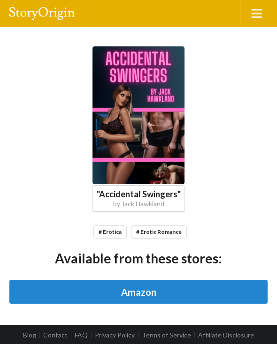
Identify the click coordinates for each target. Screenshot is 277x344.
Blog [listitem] (29, 335)
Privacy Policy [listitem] (115, 335)
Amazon (138, 292)
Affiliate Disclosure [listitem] (226, 335)
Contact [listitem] (55, 335)
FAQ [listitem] (81, 335)
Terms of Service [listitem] (166, 335)
